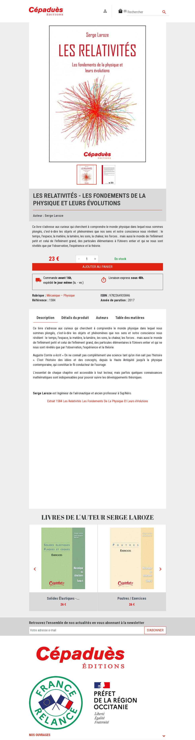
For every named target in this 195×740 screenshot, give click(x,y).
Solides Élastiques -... (63, 598)
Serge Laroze (54, 216)
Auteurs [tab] (102, 318)
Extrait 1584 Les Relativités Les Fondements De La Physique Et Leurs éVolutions (97, 401)
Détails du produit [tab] (75, 318)
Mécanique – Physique (61, 295)
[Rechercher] (148, 12)
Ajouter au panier (97, 267)
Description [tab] (45, 318)
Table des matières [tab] (129, 318)
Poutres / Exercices (131, 598)
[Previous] (35, 569)
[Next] (160, 569)
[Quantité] (87, 259)
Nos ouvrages (39, 735)
